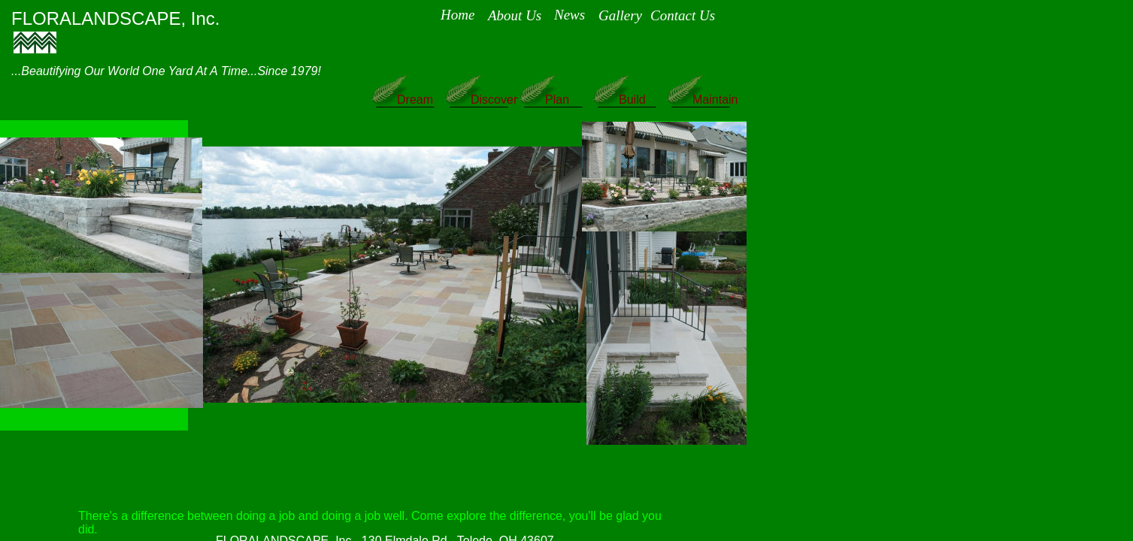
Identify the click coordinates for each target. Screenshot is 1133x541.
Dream (415, 99)
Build (632, 99)
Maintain (715, 99)
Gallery (620, 15)
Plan (557, 99)
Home (457, 15)
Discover (494, 99)
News (569, 15)
